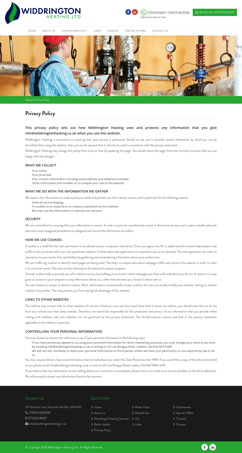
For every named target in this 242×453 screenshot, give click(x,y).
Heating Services (73, 30)
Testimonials (183, 407)
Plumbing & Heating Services (111, 418)
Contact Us (160, 30)
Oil (137, 418)
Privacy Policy (102, 430)
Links (97, 30)
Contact (181, 418)
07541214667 (154, 12)
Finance (113, 30)
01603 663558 (178, 12)
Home (32, 30)
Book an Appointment (214, 12)
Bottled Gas (142, 413)
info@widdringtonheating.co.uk (48, 424)
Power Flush (142, 407)
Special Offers (135, 30)
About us (49, 30)
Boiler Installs (102, 424)
